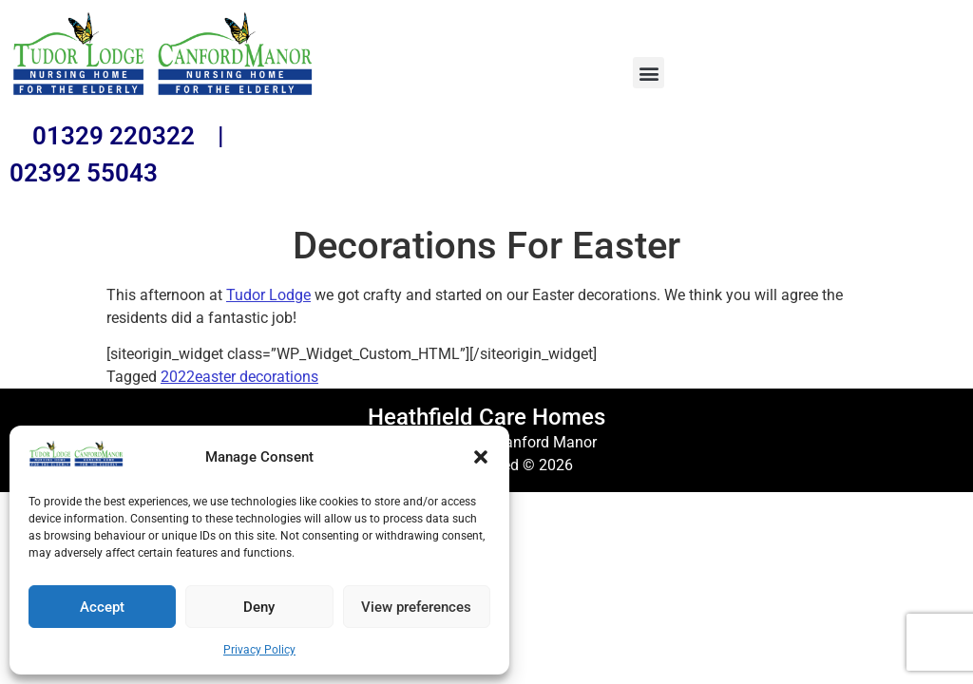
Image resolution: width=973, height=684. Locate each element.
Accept (102, 607)
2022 (178, 377)
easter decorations (256, 377)
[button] (480, 456)
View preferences (416, 607)
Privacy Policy (259, 649)
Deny (259, 607)
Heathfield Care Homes (486, 417)
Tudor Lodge (268, 295)
